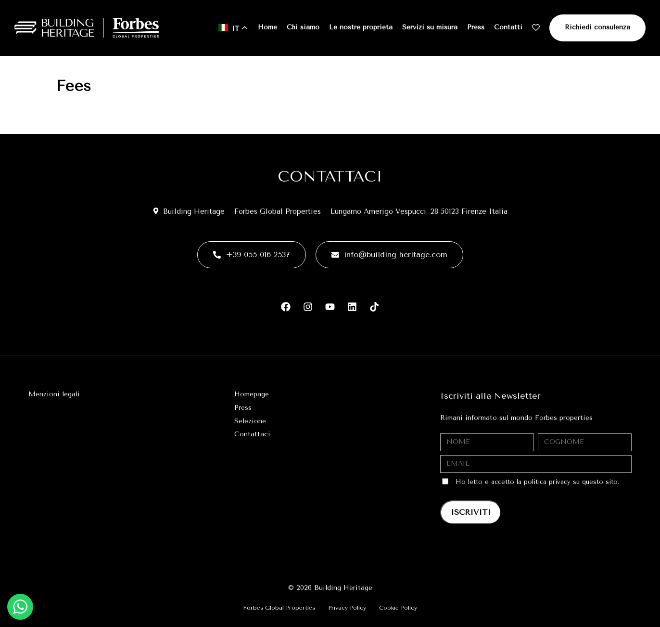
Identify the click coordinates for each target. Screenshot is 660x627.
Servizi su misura (429, 27)
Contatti (508, 27)
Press (475, 27)
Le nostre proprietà (361, 27)
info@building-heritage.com (389, 254)
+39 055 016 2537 (251, 254)
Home (267, 27)
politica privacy (547, 481)
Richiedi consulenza (597, 27)
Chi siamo (303, 27)
